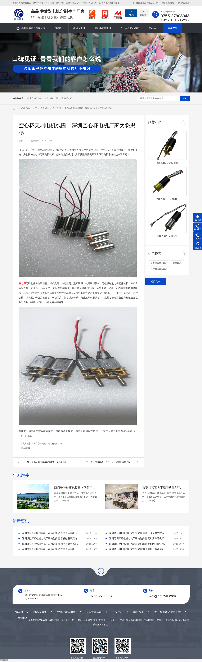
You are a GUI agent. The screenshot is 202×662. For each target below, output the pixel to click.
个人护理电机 (94, 612)
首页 (35, 108)
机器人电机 (79, 28)
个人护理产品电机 (130, 28)
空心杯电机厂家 (55, 443)
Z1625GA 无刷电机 (167, 236)
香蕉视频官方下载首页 (30, 28)
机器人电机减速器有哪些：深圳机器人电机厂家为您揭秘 (51, 462)
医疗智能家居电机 (64, 98)
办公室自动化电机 (33, 98)
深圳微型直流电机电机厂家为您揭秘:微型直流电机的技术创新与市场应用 (51, 543)
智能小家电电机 (103, 28)
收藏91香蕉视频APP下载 (147, 3)
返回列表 (155, 281)
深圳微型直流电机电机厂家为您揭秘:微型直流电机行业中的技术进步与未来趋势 (51, 533)
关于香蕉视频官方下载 (167, 612)
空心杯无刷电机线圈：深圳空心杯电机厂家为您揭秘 (88, 108)
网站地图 (185, 3)
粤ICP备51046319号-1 (95, 620)
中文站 (131, 13)
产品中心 (153, 28)
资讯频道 (45, 108)
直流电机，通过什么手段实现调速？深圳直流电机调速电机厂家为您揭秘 (114, 462)
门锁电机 (59, 28)
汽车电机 (49, 98)
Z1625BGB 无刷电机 (167, 163)
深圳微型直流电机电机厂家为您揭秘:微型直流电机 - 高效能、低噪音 (51, 549)
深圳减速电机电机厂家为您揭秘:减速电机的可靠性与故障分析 (138, 543)
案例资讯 (172, 28)
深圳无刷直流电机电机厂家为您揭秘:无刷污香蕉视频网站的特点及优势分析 (138, 538)
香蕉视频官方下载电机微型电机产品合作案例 (163, 487)
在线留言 (170, 3)
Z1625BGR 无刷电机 (167, 199)
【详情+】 (65, 500)
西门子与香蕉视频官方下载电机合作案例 (75, 487)
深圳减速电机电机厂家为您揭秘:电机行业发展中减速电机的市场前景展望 (138, 533)
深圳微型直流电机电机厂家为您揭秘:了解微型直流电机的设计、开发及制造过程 (51, 538)
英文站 (143, 13)
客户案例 (57, 108)
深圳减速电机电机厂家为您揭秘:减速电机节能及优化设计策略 (138, 549)
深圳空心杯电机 (38, 443)
